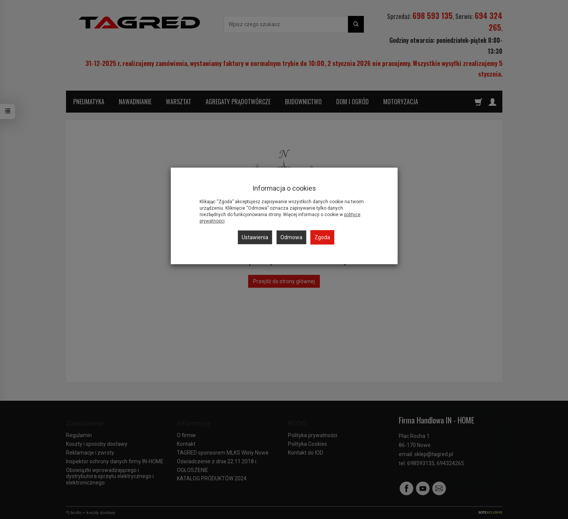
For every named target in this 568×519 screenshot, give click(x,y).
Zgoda (322, 237)
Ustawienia (255, 237)
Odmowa (291, 237)
